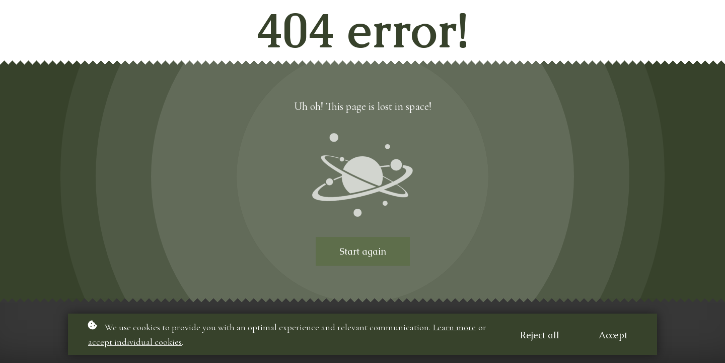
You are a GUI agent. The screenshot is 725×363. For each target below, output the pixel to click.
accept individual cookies (135, 341)
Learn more (454, 327)
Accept (613, 335)
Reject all (539, 335)
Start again (362, 251)
